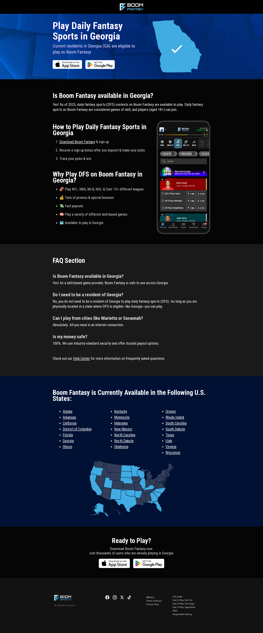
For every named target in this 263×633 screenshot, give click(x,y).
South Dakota (175, 429)
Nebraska (121, 423)
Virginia (171, 447)
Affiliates (150, 597)
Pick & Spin (177, 597)
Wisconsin (173, 452)
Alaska (67, 411)
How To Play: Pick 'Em (183, 600)
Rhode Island (175, 417)
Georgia (68, 441)
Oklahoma (121, 447)
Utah (169, 441)
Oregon (171, 411)
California (69, 423)
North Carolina (124, 435)
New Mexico (123, 429)
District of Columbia (77, 429)
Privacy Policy (152, 604)
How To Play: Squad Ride (184, 607)
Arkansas (69, 417)
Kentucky (120, 411)
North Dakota (124, 441)
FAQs (175, 611)
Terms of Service (154, 601)
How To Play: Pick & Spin (184, 604)
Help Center (81, 358)
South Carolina (176, 423)
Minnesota (121, 417)
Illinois (67, 447)
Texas (170, 435)
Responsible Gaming (182, 614)
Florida (68, 435)
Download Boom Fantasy (77, 142)
